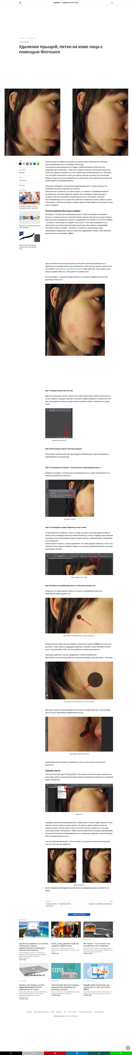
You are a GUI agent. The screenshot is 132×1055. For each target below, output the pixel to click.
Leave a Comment (79, 914)
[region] (66, 20)
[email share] (24, 164)
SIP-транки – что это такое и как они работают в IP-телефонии (96, 944)
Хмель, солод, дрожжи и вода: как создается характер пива (65, 944)
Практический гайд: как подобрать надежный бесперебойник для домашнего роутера (65, 987)
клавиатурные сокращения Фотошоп (68, 269)
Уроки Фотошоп (31, 38)
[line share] (38, 164)
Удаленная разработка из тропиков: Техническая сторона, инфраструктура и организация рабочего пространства (33, 946)
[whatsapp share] (34, 164)
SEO (84, 981)
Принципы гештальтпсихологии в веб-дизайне (29, 227)
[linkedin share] (31, 164)
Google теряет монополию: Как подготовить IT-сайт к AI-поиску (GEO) (96, 987)
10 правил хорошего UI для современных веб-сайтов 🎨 (28, 207)
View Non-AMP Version (71, 1016)
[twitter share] (20, 164)
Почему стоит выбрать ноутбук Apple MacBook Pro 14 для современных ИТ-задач (31, 987)
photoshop (22, 180)
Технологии (87, 939)
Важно (21, 939)
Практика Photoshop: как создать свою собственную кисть (28, 247)
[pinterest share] (27, 164)
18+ (52, 939)
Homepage (22, 38)
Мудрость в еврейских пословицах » (100, 904)
